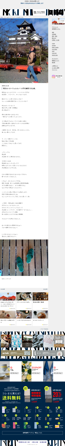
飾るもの (54, 38)
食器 (53, 32)
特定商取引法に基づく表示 (24, 442)
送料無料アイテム (56, 28)
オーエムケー (55, 58)
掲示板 (53, 62)
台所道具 (54, 34)
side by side (55, 55)
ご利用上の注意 (35, 442)
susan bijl (54, 53)
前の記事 (45, 289)
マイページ (54, 69)
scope (53, 43)
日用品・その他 (55, 40)
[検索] (53, 72)
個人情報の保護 (43, 442)
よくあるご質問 (55, 67)
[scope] (13, 12)
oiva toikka (54, 49)
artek (53, 51)
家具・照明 (54, 36)
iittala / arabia (55, 47)
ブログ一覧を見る (44, 329)
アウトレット (55, 27)
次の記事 (3, 289)
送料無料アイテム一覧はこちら (32, 433)
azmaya (54, 45)
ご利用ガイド (55, 65)
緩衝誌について (55, 60)
